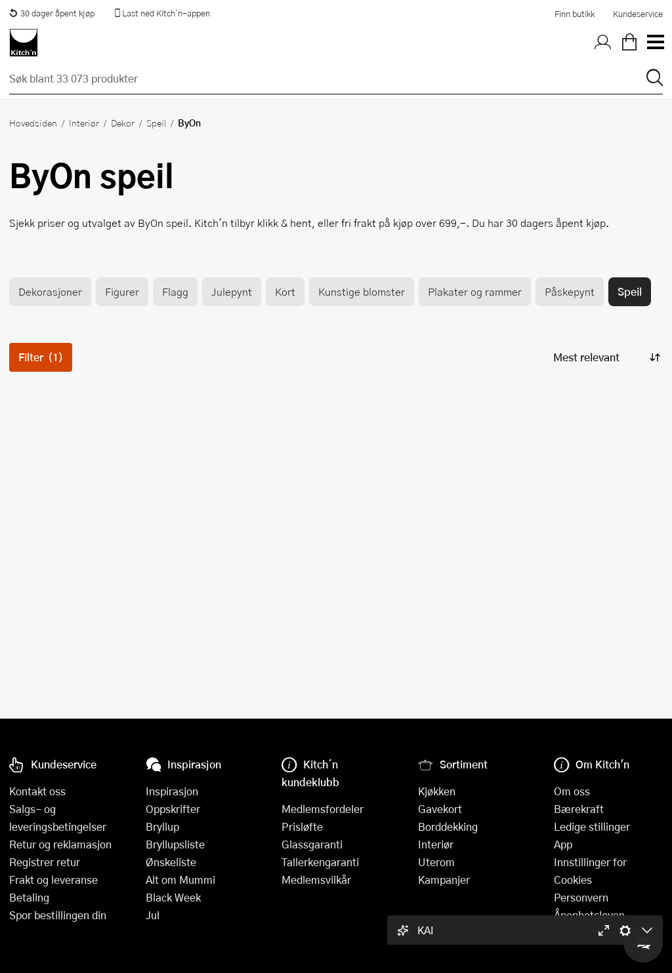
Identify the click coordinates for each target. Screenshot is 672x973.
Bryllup (162, 826)
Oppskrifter (173, 808)
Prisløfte (302, 826)
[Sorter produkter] (606, 357)
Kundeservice (638, 14)
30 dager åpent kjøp (51, 13)
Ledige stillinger (592, 826)
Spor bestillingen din (57, 915)
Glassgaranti (312, 844)
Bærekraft (579, 808)
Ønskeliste (171, 861)
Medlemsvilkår (316, 879)
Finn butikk (575, 14)
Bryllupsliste (175, 844)
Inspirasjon (172, 791)
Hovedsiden (33, 122)
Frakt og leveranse (53, 879)
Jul (152, 915)
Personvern (581, 897)
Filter (40, 357)
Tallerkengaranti (320, 861)
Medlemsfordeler (323, 808)
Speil (156, 122)
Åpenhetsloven (589, 915)
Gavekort (440, 808)
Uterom (436, 861)
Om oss (572, 791)
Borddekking (448, 826)
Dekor (123, 122)
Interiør (84, 122)
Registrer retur (44, 861)
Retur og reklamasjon (60, 844)
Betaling (29, 897)
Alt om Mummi (180, 879)
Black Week (173, 897)
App (563, 844)
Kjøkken (436, 791)
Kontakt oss (37, 791)
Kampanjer (444, 879)
